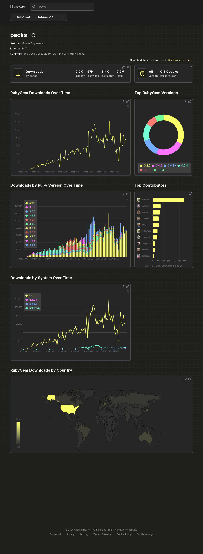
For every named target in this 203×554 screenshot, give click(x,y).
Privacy (70, 534)
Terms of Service (102, 534)
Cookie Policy (124, 534)
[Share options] (123, 67)
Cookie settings (145, 534)
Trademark (55, 534)
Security (84, 534)
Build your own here (180, 60)
